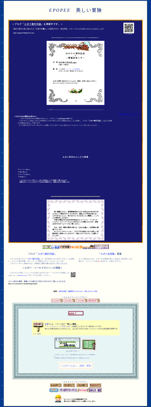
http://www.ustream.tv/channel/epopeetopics (22, 283)
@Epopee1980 (64, 118)
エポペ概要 (36, 334)
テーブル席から (25, 174)
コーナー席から (25, 169)
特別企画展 (78, 291)
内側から (23, 177)
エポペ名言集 (107, 254)
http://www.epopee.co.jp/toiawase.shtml (65, 83)
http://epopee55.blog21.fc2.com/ (23, 33)
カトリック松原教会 (73, 69)
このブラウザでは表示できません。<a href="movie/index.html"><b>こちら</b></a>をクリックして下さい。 (102, 175)
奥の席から (23, 172)
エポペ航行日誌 (32, 24)
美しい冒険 (75, 10)
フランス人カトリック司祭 (55, 326)
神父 (68, 326)
